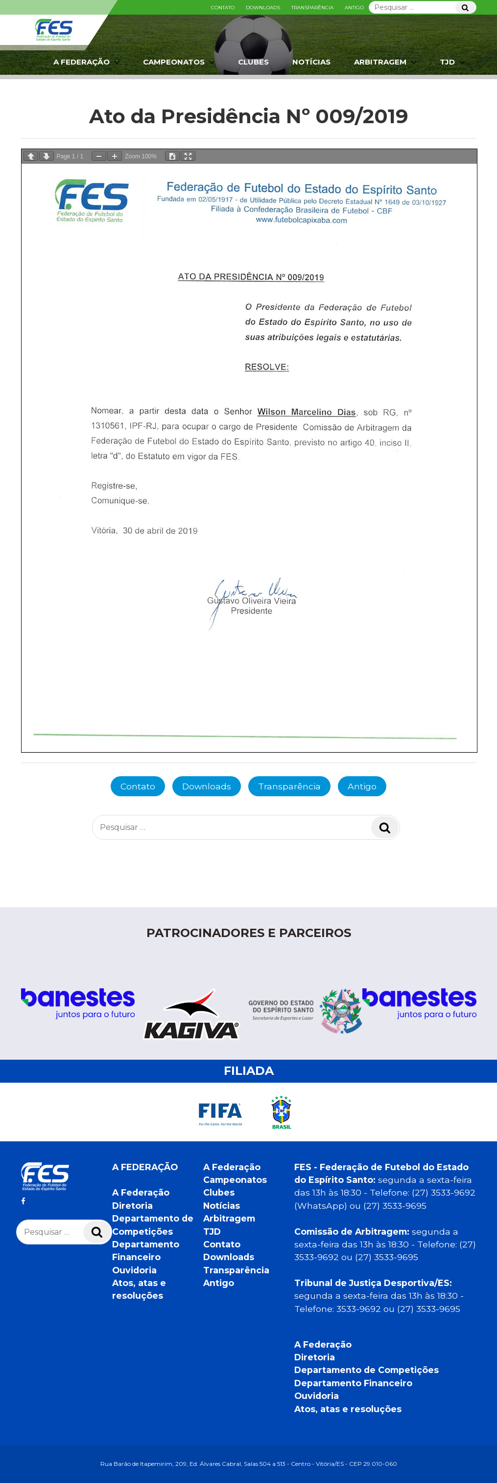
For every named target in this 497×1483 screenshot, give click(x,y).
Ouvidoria (134, 1270)
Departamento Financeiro (353, 1383)
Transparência (312, 7)
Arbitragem (386, 62)
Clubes (253, 61)
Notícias (311, 61)
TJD (453, 62)
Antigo (354, 7)
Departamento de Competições (366, 1370)
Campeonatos (180, 62)
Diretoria (132, 1205)
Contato (223, 7)
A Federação (87, 62)
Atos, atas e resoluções (348, 1409)
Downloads (263, 7)
